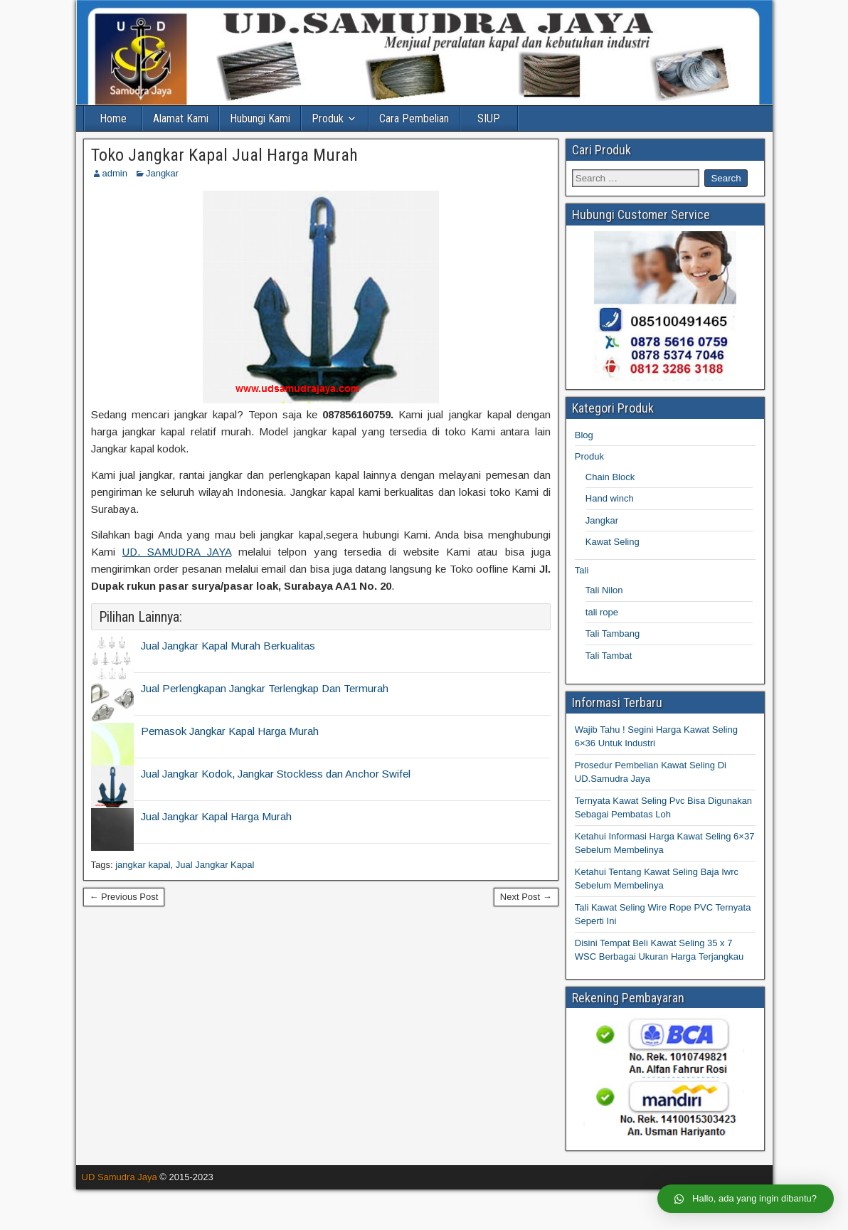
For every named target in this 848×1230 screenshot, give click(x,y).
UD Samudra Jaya (119, 1177)
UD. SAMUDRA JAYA (176, 552)
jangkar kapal (142, 864)
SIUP (488, 118)
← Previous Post (124, 896)
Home (113, 118)
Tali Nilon (604, 590)
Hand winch (609, 498)
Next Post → (526, 896)
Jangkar (162, 173)
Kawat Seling (612, 541)
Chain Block (610, 477)
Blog (584, 435)
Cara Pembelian (414, 118)
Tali (582, 570)
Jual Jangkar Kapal (215, 864)
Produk (328, 118)
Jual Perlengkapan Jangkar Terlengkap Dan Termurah (264, 688)
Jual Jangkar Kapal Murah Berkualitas (228, 646)
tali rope (601, 612)
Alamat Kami (180, 118)
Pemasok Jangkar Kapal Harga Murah (230, 731)
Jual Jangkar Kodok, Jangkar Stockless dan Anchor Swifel (275, 774)
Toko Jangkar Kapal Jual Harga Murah (224, 155)
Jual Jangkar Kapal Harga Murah (216, 816)
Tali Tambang (612, 633)
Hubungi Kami (260, 118)
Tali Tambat (608, 655)
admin (114, 173)
